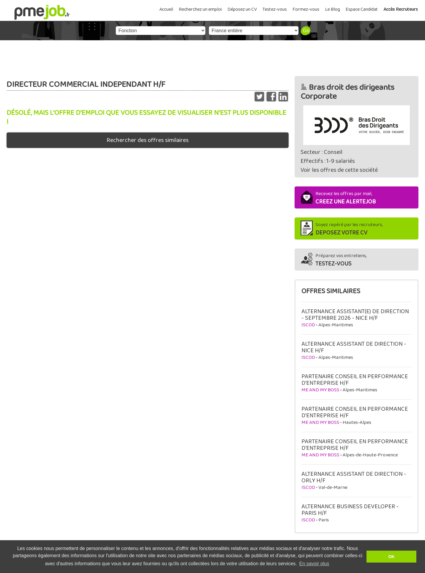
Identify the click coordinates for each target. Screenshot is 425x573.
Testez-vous (274, 9)
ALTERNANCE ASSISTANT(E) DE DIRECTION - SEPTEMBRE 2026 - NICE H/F (355, 315)
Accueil (166, 9)
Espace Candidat (362, 9)
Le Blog (332, 9)
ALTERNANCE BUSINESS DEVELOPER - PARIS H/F (350, 510)
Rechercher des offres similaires (148, 140)
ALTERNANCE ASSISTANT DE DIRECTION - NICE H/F (353, 347)
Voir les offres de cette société (339, 170)
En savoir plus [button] (314, 563)
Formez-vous (305, 9)
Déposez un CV (242, 9)
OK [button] (391, 556)
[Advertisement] (212, 56)
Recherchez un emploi (200, 9)
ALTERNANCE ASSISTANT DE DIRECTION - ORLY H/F (353, 477)
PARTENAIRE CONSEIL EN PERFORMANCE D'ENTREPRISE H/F (354, 380)
